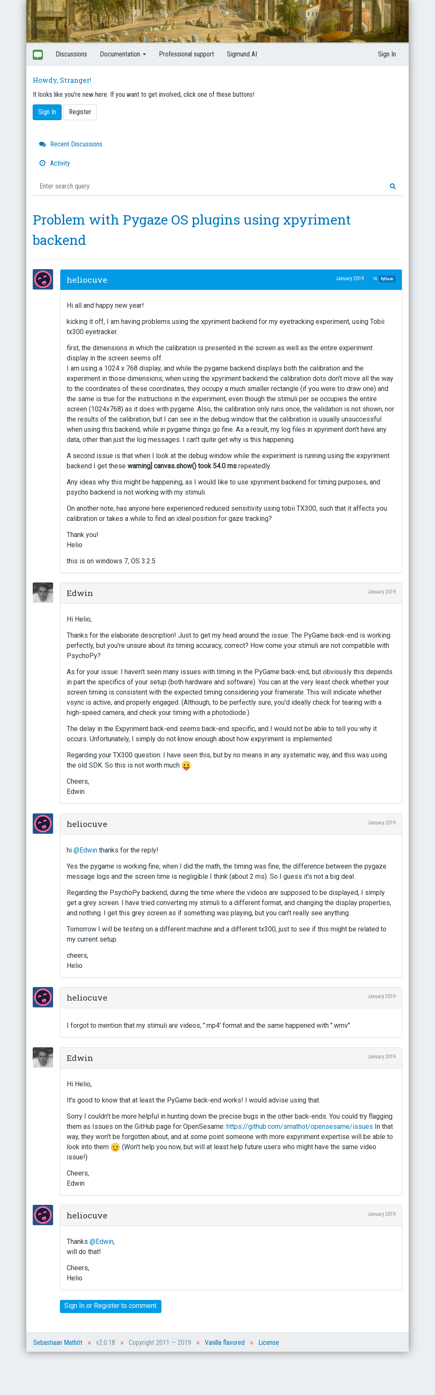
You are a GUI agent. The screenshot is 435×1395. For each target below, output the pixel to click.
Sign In (387, 54)
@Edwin (85, 850)
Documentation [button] (123, 54)
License (268, 1343)
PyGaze (387, 278)
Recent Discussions (70, 144)
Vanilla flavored (225, 1343)
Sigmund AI (242, 54)
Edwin (80, 593)
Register (80, 112)
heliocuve (87, 279)
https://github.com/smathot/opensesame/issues (299, 1126)
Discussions (71, 54)
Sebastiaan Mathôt (57, 1343)
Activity (54, 163)
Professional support (186, 54)
